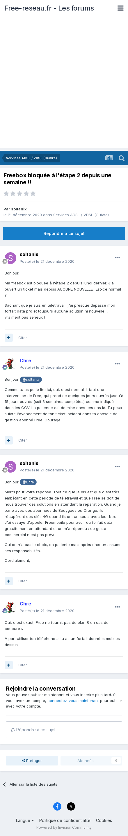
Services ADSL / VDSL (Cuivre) (81, 214)
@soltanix (30, 379)
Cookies (104, 820)
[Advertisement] (64, 83)
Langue (25, 820)
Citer (22, 337)
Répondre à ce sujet (64, 233)
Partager (32, 760)
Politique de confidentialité (64, 820)
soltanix (19, 209)
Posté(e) (47, 261)
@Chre (28, 482)
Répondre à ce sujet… (35, 729)
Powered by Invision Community (64, 827)
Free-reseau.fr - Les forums (49, 8)
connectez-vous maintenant (73, 700)
